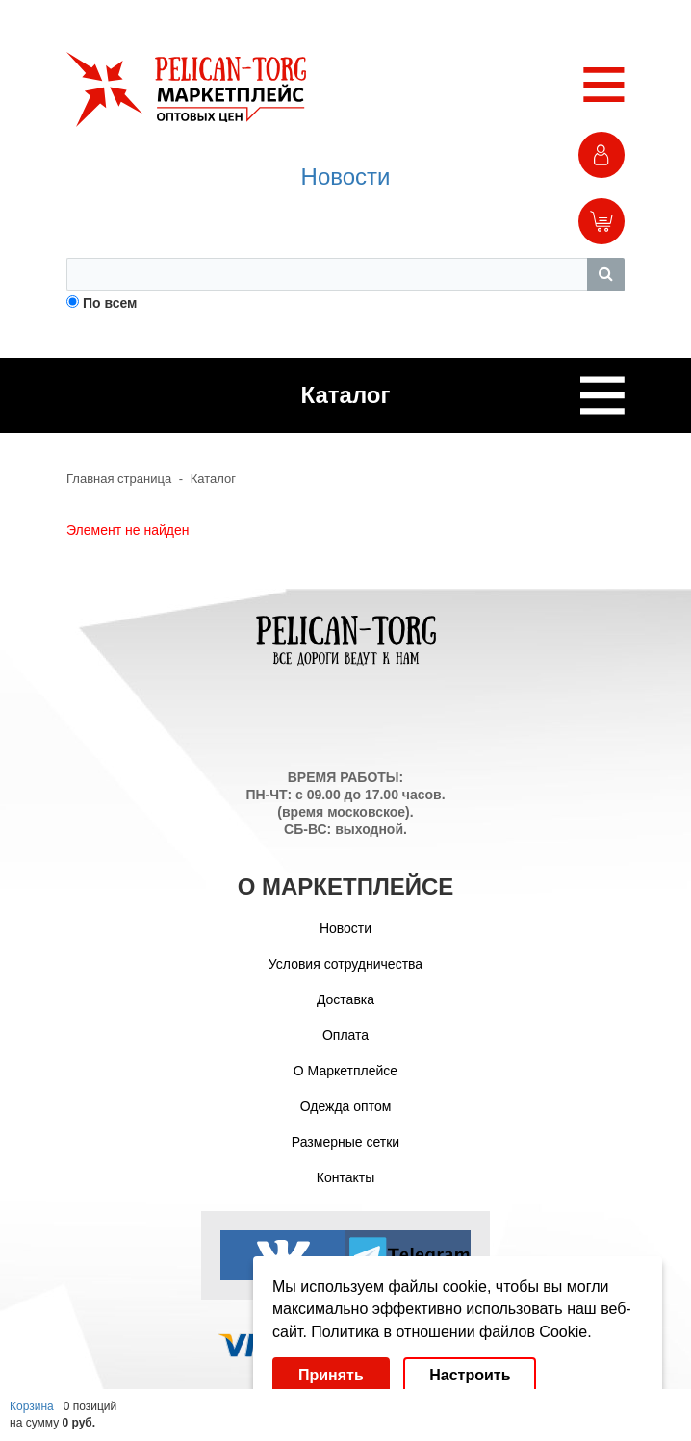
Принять (331, 1375)
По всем (110, 303)
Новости (346, 177)
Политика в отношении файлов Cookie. (451, 1332)
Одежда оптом (346, 1106)
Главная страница (118, 478)
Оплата (345, 1035)
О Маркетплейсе (345, 1070)
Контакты (345, 1177)
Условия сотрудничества (345, 964)
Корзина (32, 1406)
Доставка (345, 999)
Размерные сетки (345, 1142)
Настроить (469, 1375)
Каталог (213, 478)
